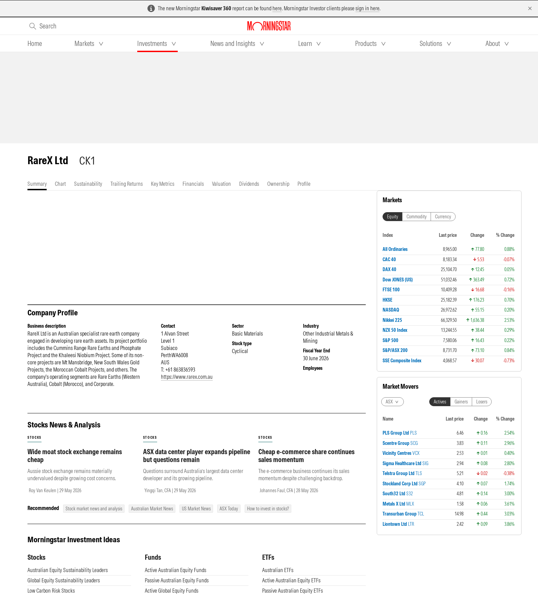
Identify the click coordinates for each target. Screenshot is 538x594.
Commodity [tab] (416, 217)
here (277, 8)
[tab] (34, 43)
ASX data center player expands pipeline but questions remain (196, 455)
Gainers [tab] (461, 402)
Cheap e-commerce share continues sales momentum (306, 455)
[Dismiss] (530, 8)
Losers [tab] (481, 402)
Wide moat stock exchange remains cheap (74, 455)
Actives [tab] (440, 402)
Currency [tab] (443, 217)
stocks (34, 437)
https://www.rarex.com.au (187, 376)
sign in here (367, 8)
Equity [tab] (392, 217)
